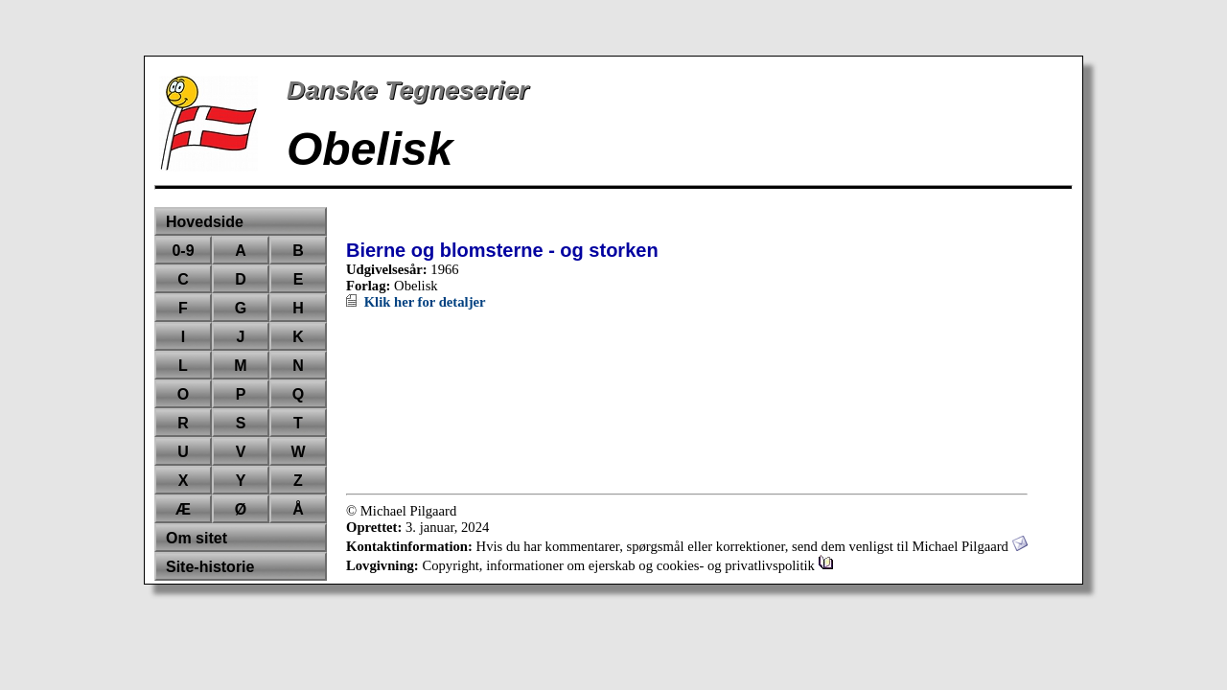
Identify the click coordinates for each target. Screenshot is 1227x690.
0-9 (183, 250)
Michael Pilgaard (969, 546)
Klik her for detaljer (416, 302)
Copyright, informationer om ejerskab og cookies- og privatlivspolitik (627, 565)
